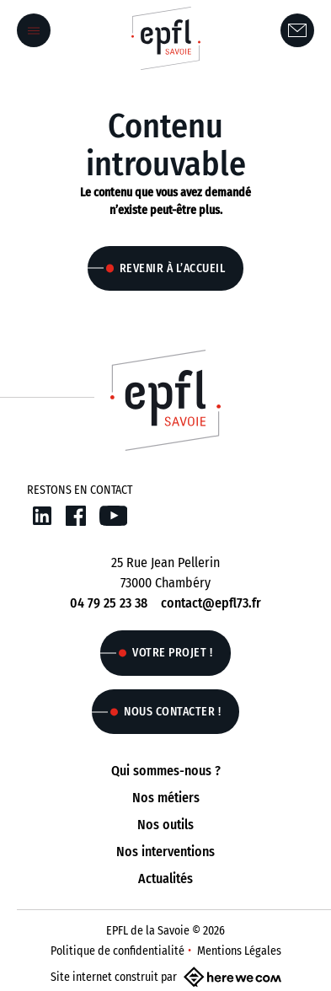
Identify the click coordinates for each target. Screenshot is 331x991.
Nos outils (165, 825)
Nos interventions (165, 852)
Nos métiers (166, 798)
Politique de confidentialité (117, 951)
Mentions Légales (239, 951)
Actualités (165, 878)
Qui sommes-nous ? (166, 771)
